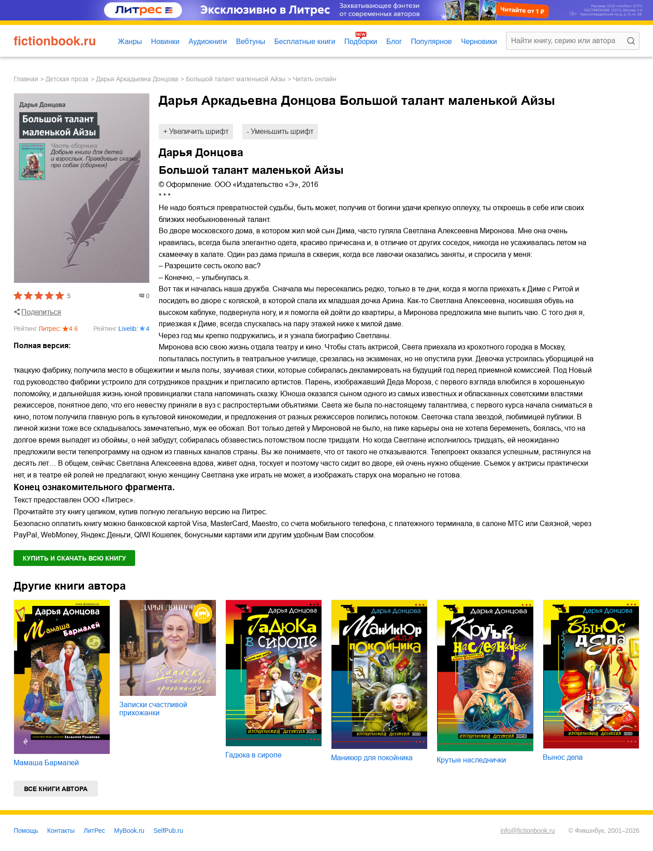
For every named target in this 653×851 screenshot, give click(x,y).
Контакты (60, 830)
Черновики (479, 41)
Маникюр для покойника (372, 758)
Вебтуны (250, 41)
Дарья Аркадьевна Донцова (137, 79)
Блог (394, 41)
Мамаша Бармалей (46, 763)
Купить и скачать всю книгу (74, 558)
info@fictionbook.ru (527, 830)
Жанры (130, 41)
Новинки (165, 41)
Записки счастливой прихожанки (153, 709)
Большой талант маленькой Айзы (235, 79)
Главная (26, 79)
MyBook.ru (129, 830)
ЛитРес (94, 830)
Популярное (431, 41)
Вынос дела (563, 757)
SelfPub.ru (168, 830)
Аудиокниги (208, 41)
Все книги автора (56, 788)
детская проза (67, 79)
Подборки (360, 41)
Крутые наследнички (471, 760)
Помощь (26, 830)
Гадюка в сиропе (253, 755)
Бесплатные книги (305, 41)
